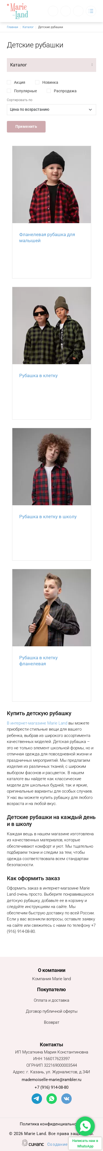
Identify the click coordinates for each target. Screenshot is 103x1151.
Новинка (50, 82)
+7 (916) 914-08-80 (51, 1087)
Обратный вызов (53, 11)
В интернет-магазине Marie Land (37, 723)
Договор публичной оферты (51, 1012)
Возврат (51, 1023)
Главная (12, 27)
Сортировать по (19, 100)
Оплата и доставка (51, 1001)
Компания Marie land (51, 979)
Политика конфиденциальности (51, 1124)
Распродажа (65, 91)
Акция (19, 82)
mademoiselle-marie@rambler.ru (51, 1079)
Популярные (25, 91)
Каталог (28, 27)
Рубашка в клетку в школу (48, 516)
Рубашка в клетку (38, 375)
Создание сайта (64, 1145)
